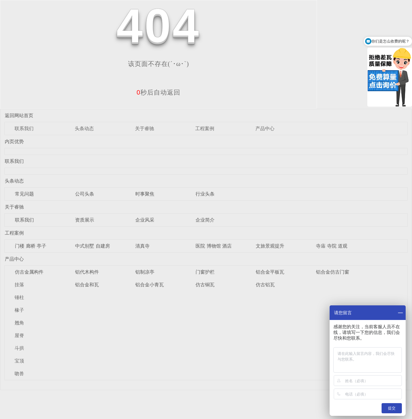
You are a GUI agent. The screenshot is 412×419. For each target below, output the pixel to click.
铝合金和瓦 (87, 284)
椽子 (19, 310)
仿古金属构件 (29, 272)
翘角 (19, 322)
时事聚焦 (144, 193)
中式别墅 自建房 (92, 246)
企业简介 (205, 220)
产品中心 (264, 128)
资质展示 (84, 220)
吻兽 (19, 373)
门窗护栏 (205, 272)
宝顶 (19, 360)
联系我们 (24, 128)
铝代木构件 (87, 272)
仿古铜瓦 (205, 284)
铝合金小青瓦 (149, 284)
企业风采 (144, 220)
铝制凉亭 (144, 272)
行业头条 (205, 193)
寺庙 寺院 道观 (331, 246)
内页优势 (14, 141)
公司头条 (84, 193)
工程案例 (204, 128)
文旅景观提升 (270, 246)
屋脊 (19, 335)
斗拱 (19, 348)
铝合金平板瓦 (270, 272)
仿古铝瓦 (265, 284)
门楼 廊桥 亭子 (30, 246)
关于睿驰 (144, 128)
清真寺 (142, 246)
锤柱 (19, 297)
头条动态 (84, 128)
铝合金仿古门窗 (332, 272)
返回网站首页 (19, 115)
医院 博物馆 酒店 (213, 246)
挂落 (19, 284)
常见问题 (24, 193)
